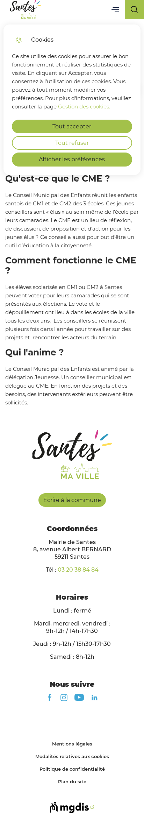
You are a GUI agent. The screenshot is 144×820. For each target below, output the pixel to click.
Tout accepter (71, 126)
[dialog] (71, 99)
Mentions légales (72, 744)
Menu (115, 9)
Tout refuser (72, 143)
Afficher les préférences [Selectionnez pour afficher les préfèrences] (72, 159)
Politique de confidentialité (72, 769)
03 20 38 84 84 (78, 569)
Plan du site (72, 781)
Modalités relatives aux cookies (72, 756)
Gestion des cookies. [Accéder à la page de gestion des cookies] (84, 106)
